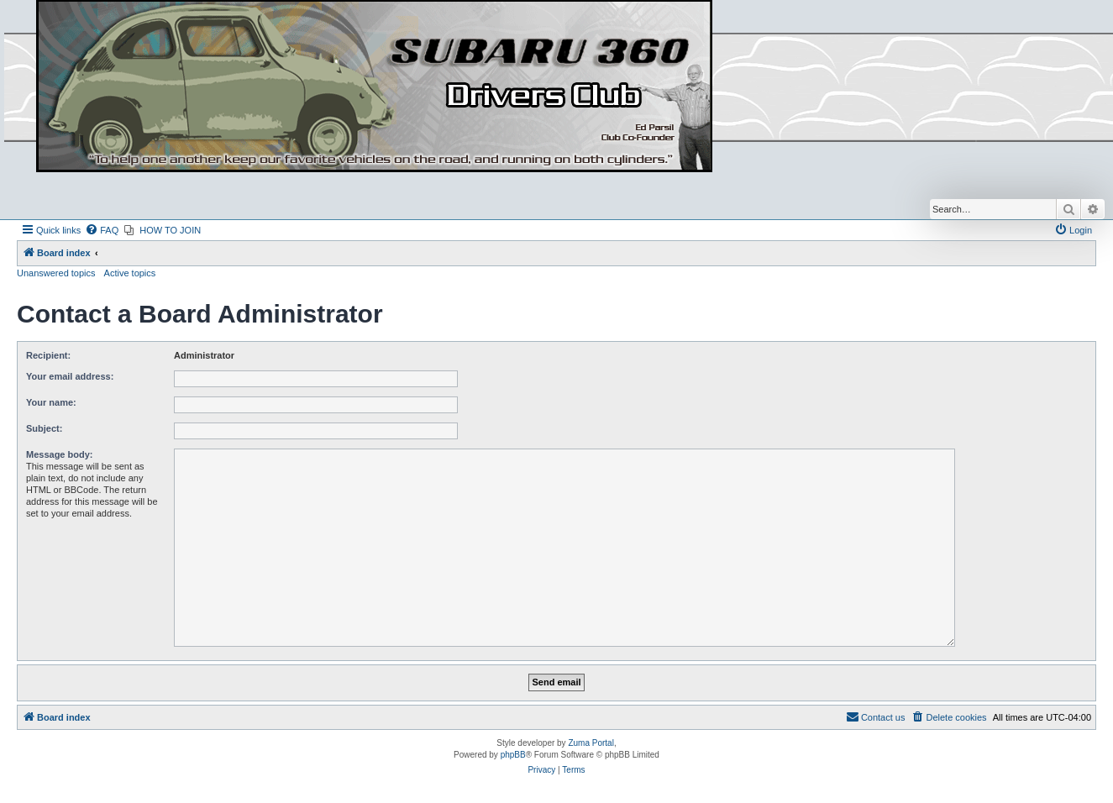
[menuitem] (101, 230)
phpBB (513, 754)
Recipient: (48, 355)
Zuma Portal (590, 743)
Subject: (44, 428)
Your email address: (69, 376)
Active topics (130, 273)
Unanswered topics (56, 273)
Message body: (59, 454)
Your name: (51, 402)
